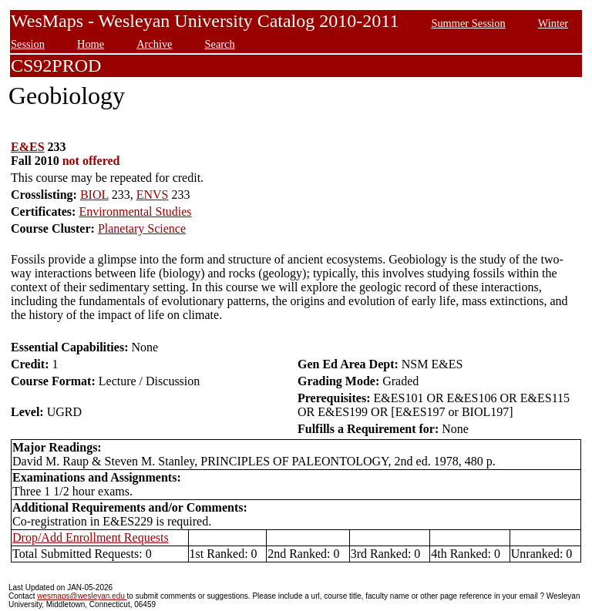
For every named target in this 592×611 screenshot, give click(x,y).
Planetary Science (142, 228)
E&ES (28, 146)
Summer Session (468, 23)
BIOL (94, 194)
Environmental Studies (135, 211)
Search (220, 44)
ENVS (152, 194)
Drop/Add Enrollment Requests (90, 537)
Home (90, 44)
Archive (154, 44)
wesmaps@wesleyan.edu (81, 596)
